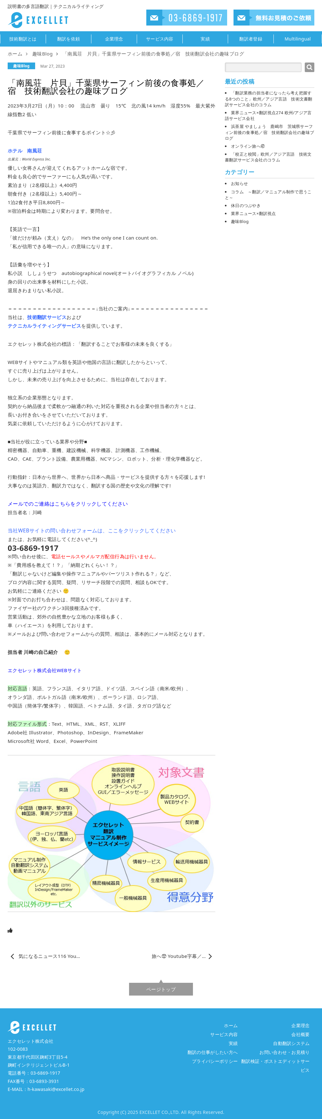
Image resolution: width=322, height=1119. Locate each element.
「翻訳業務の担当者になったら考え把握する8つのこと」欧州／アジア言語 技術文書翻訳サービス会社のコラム (268, 98)
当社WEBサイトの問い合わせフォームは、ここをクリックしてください (92, 530)
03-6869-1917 (45, 1073)
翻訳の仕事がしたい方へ (213, 1052)
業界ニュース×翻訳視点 (253, 213)
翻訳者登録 (250, 39)
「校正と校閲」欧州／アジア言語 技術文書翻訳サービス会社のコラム (268, 157)
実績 (205, 39)
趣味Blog (21, 65)
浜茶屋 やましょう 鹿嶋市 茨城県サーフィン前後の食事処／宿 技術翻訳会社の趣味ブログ (269, 132)
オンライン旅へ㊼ (248, 146)
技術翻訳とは (23, 39)
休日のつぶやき (246, 205)
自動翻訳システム (291, 1043)
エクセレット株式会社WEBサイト (45, 670)
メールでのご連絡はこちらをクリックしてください (68, 503)
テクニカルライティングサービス (44, 325)
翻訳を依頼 (68, 39)
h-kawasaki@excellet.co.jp (55, 1089)
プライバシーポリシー (215, 1061)
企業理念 (114, 39)
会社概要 (300, 1034)
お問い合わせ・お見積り (284, 1052)
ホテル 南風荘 (25, 150)
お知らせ (239, 183)
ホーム (231, 1025)
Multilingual (298, 39)
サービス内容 (159, 39)
